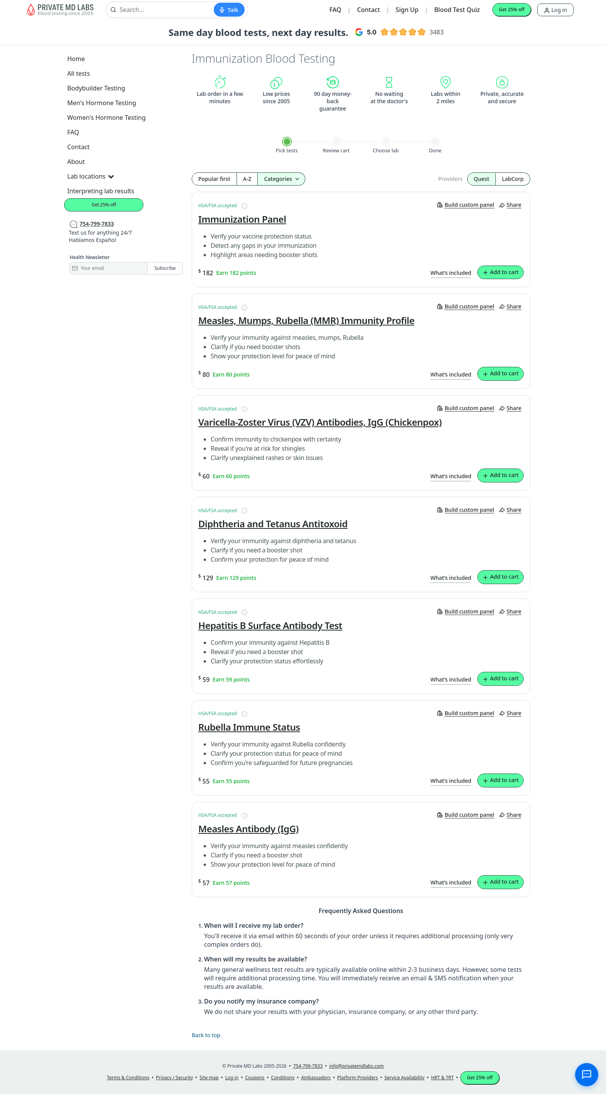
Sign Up (407, 10)
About (76, 161)
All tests (78, 73)
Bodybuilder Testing (96, 88)
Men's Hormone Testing (101, 103)
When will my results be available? (255, 959)
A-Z (247, 178)
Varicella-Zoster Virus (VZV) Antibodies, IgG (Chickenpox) (320, 422)
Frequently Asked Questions (361, 911)
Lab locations (90, 176)
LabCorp (513, 178)
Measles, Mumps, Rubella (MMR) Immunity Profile (306, 320)
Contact (368, 10)
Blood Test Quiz (457, 10)
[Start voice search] (229, 10)
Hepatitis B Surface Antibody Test (270, 625)
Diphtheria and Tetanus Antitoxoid (272, 524)
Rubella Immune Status (249, 727)
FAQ (335, 10)
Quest (481, 178)
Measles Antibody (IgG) (248, 829)
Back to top (206, 1035)
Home (76, 59)
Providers (450, 178)
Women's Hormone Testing (106, 117)
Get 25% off (511, 9)
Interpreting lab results (100, 191)
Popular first (214, 178)
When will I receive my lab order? (253, 925)
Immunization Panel (242, 219)
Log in (555, 10)
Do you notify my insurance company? (261, 1001)
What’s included (451, 272)
